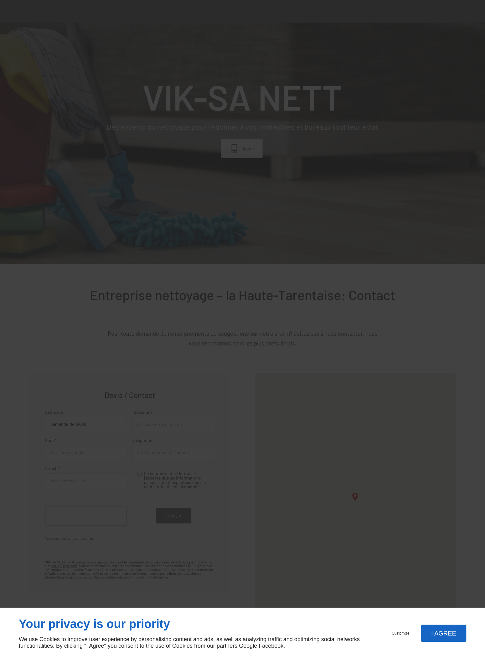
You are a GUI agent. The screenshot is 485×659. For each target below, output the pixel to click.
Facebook (271, 646)
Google (248, 646)
